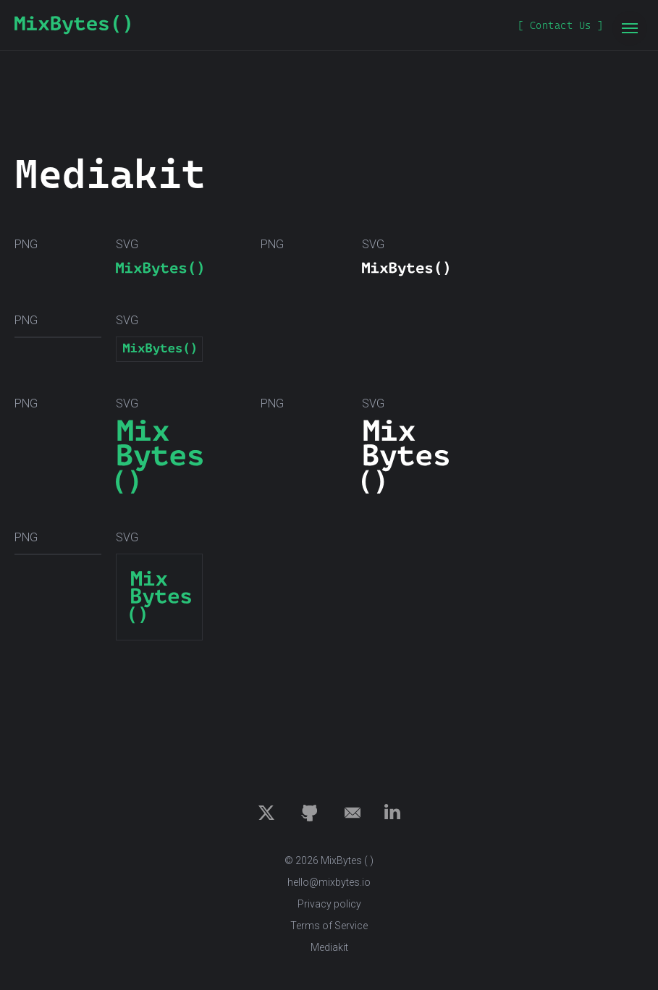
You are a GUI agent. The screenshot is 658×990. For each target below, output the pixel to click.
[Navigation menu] (630, 28)
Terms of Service (329, 925)
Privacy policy (329, 904)
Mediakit (329, 947)
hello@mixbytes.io (329, 882)
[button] (560, 25)
